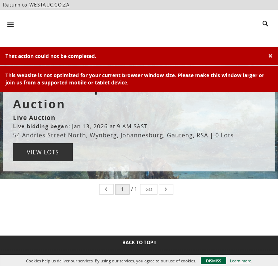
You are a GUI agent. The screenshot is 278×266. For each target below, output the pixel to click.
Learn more (240, 260)
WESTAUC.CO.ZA (49, 4)
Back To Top (139, 242)
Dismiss (213, 260)
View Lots (43, 152)
